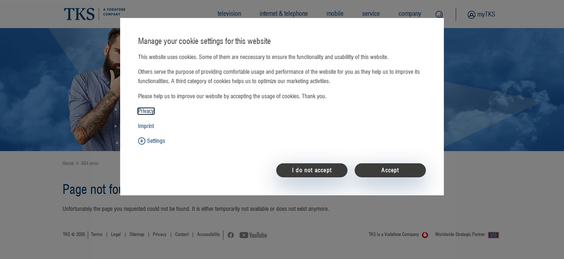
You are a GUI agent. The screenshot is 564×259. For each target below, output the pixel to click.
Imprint (146, 126)
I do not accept (312, 170)
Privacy (146, 111)
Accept (390, 170)
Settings (156, 141)
